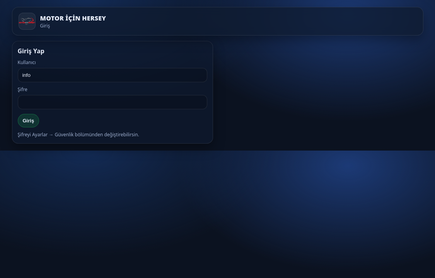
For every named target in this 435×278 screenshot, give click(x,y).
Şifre (22, 89)
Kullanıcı (27, 62)
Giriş (28, 121)
